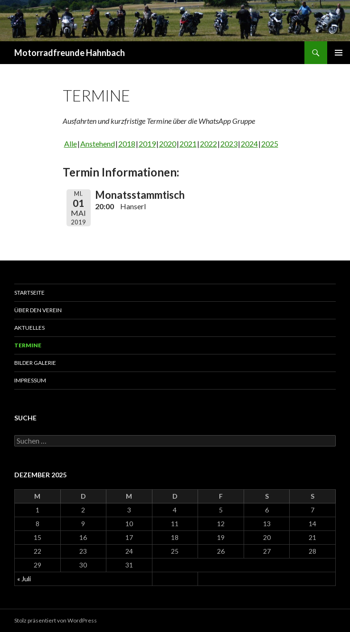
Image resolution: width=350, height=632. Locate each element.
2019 (147, 143)
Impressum (30, 380)
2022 (208, 143)
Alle (70, 143)
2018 (126, 143)
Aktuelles (29, 327)
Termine (27, 345)
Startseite (29, 292)
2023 (228, 143)
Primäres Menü (338, 52)
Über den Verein (38, 310)
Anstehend (97, 143)
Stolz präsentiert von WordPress (55, 620)
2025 (269, 143)
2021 (188, 143)
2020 (167, 143)
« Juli (24, 579)
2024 (249, 143)
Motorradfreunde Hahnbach (69, 52)
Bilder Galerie (35, 362)
